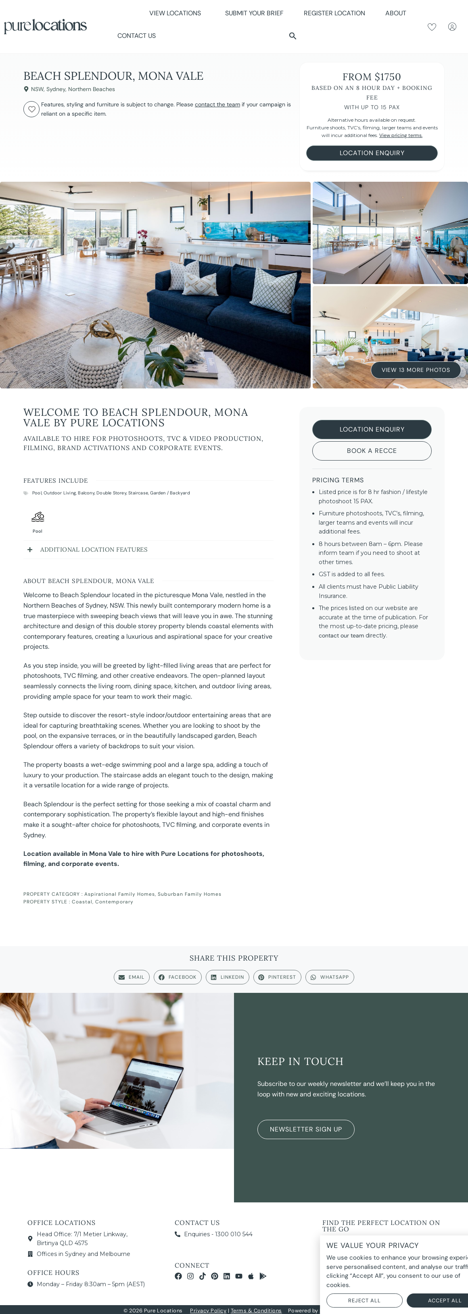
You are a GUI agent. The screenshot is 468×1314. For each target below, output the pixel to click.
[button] (293, 36)
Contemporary (114, 902)
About (397, 13)
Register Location (334, 13)
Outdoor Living (60, 493)
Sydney (55, 89)
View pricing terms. (400, 135)
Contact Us (136, 35)
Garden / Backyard (170, 493)
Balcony (86, 493)
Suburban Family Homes (189, 894)
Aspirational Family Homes (119, 894)
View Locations (177, 13)
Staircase (138, 493)
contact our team (341, 635)
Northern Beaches (91, 89)
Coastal (82, 902)
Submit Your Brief (254, 13)
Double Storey (111, 493)
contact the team (217, 104)
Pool (37, 493)
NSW (37, 89)
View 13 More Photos (416, 369)
